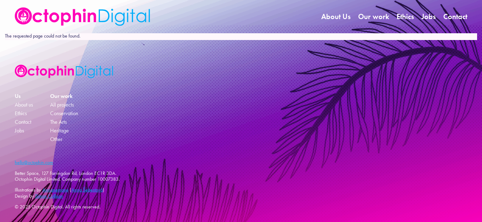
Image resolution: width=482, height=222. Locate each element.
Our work (373, 16)
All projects (62, 105)
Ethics (405, 16)
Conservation (64, 113)
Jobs (428, 16)
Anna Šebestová (87, 190)
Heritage (59, 130)
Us (18, 96)
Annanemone (55, 190)
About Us (336, 16)
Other (56, 139)
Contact (455, 16)
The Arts (58, 122)
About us (24, 105)
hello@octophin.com (34, 162)
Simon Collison (49, 196)
